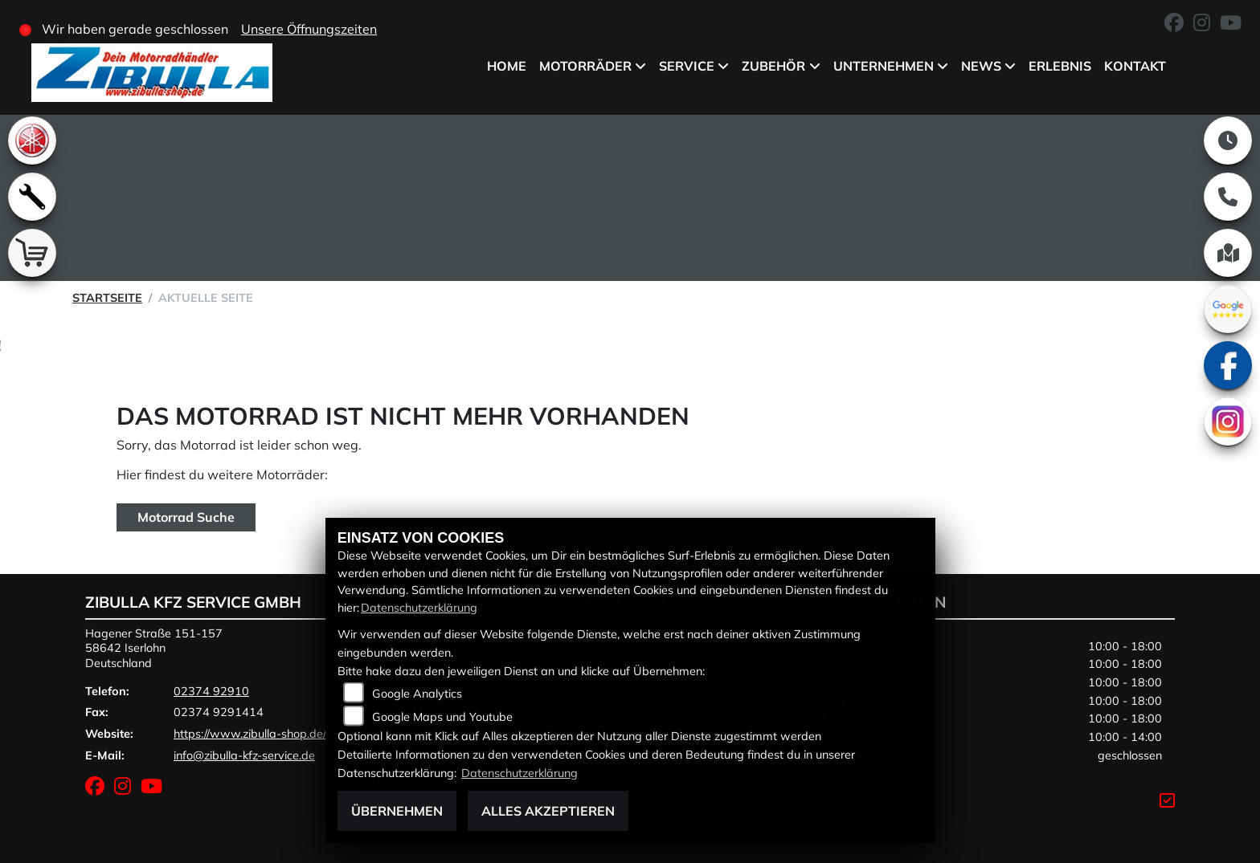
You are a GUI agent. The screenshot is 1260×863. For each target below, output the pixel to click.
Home (506, 66)
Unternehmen (882, 66)
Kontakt (1135, 66)
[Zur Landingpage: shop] (32, 253)
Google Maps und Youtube (442, 717)
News (981, 66)
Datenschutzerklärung (419, 607)
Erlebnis (1060, 66)
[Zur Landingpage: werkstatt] (32, 197)
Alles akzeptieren (548, 811)
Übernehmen (397, 811)
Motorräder (585, 66)
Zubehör (773, 66)
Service (686, 66)
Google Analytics (417, 693)
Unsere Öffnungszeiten (309, 29)
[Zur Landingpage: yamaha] (32, 140)
